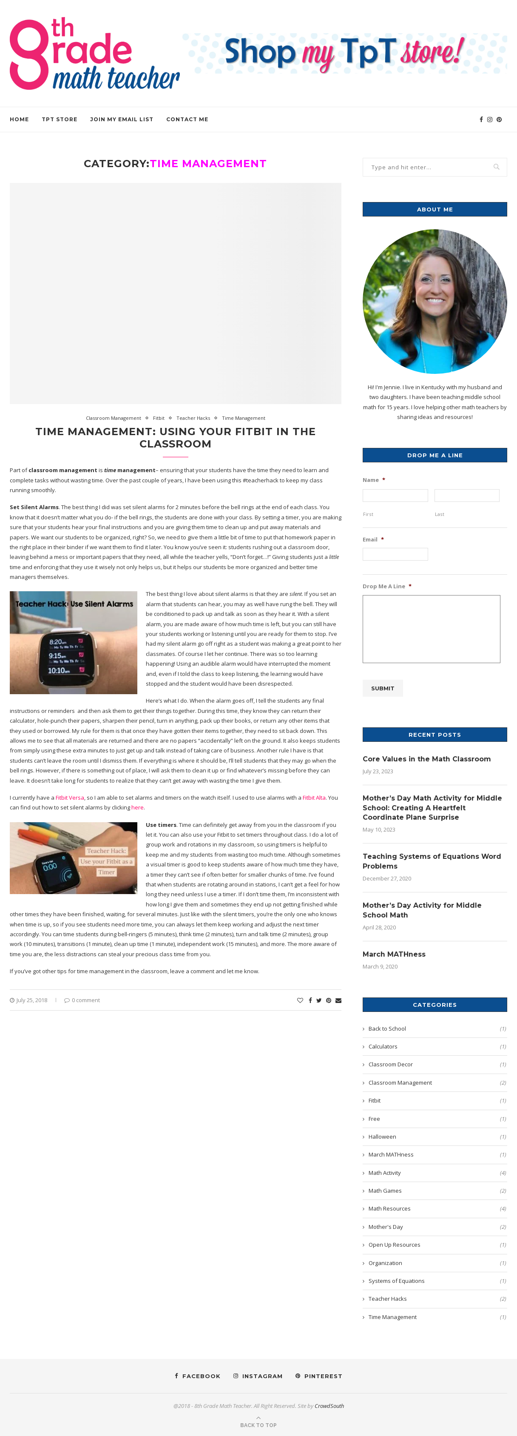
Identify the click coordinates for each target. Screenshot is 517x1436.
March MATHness (394, 954)
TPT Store (59, 119)
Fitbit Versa (70, 797)
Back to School (437, 1028)
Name (374, 480)
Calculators (437, 1046)
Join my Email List (121, 119)
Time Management (243, 418)
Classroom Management (113, 418)
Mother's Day (437, 1226)
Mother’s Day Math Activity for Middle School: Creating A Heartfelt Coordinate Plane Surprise (432, 807)
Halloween (437, 1136)
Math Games (437, 1190)
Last (440, 514)
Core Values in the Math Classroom (427, 758)
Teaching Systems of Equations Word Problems (432, 860)
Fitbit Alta (314, 797)
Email (373, 539)
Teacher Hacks (193, 418)
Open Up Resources (437, 1244)
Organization (437, 1262)
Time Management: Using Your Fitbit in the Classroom (175, 437)
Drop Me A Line (387, 586)
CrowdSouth (329, 1406)
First (368, 514)
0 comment (82, 1000)
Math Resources (437, 1208)
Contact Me (187, 119)
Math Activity (437, 1172)
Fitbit (159, 418)
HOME (19, 119)
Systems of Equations (437, 1281)
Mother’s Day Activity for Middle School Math (422, 910)
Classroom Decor (437, 1064)
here (137, 807)
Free (437, 1118)
